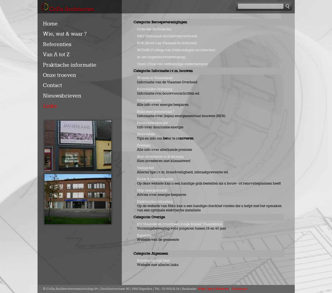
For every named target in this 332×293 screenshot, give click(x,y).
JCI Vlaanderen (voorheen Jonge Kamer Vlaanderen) (180, 224)
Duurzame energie (152, 123)
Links (50, 106)
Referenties (57, 44)
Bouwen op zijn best (153, 260)
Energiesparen (149, 100)
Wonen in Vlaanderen (155, 78)
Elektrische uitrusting (155, 202)
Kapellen (144, 235)
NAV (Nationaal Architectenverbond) (167, 36)
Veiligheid (145, 168)
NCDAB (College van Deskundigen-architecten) (176, 50)
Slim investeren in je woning (160, 157)
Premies (143, 145)
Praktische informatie (69, 65)
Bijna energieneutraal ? (155, 112)
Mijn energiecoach (152, 190)
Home (50, 24)
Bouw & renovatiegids (155, 179)
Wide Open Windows (213, 289)
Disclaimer (239, 289)
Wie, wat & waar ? (65, 34)
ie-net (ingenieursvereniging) (161, 57)
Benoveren (146, 134)
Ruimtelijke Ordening (154, 89)
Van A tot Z (56, 54)
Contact (52, 85)
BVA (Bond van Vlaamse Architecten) (167, 43)
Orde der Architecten (154, 29)
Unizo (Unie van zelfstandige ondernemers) (172, 64)
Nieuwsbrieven (62, 96)
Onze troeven (59, 75)
